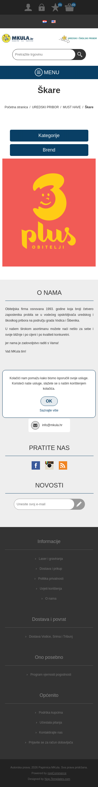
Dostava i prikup (50, 569)
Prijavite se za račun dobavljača (51, 742)
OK (49, 401)
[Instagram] (49, 465)
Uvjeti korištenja (51, 588)
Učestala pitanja (51, 722)
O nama (50, 598)
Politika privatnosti (51, 578)
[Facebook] (36, 465)
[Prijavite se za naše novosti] (44, 504)
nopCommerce (57, 773)
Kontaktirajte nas (50, 732)
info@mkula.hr (52, 425)
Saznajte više (49, 410)
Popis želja (55, 7)
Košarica (69, 7)
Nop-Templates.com (57, 778)
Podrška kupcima (51, 712)
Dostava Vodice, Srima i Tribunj (51, 636)
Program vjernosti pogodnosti (50, 674)
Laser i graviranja (51, 559)
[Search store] (44, 54)
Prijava (42, 7)
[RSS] (63, 465)
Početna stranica (16, 107)
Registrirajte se (28, 7)
